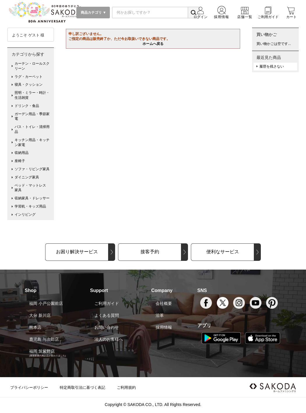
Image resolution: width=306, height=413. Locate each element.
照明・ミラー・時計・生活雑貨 (32, 95)
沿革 (160, 315)
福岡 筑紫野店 (42, 351)
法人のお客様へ (108, 339)
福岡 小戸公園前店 (46, 303)
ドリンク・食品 (27, 106)
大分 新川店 (40, 315)
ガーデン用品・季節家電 (32, 116)
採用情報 (164, 327)
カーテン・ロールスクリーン (32, 66)
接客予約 (149, 251)
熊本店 (35, 327)
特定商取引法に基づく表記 (82, 387)
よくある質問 (106, 315)
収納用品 (22, 153)
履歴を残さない (271, 66)
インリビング (25, 214)
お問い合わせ (106, 327)
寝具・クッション (29, 84)
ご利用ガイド (106, 303)
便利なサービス (222, 251)
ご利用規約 (126, 387)
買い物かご (266, 34)
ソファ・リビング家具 (32, 169)
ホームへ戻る (153, 44)
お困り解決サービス (77, 251)
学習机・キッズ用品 (30, 206)
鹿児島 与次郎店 (44, 339)
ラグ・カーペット (29, 77)
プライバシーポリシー (29, 387)
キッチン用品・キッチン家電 (32, 142)
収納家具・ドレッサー (32, 198)
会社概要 (164, 303)
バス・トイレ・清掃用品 (32, 129)
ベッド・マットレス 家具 (32, 187)
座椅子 (20, 161)
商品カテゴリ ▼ (93, 12)
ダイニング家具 (27, 177)
